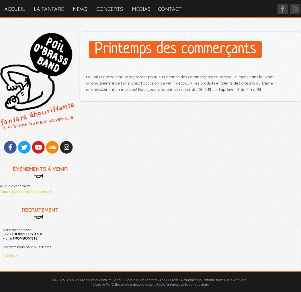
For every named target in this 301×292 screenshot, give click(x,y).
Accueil (14, 9)
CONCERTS (109, 9)
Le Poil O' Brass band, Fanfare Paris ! (94, 280)
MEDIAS (141, 9)
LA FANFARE (49, 9)
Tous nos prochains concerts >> (26, 191)
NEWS (80, 9)
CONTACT (170, 9)
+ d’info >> (10, 255)
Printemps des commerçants (175, 49)
